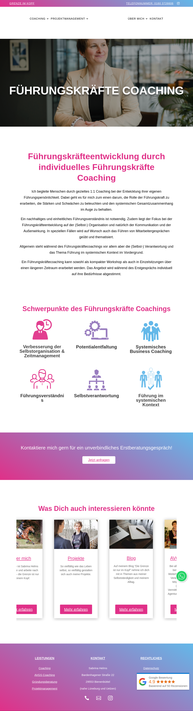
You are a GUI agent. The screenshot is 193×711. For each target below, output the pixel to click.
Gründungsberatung (44, 681)
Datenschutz (151, 668)
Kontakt (156, 18)
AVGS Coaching (44, 675)
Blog (151, 558)
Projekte (96, 558)
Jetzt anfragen (99, 460)
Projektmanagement (68, 18)
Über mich (136, 18)
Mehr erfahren (41, 609)
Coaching (37, 18)
